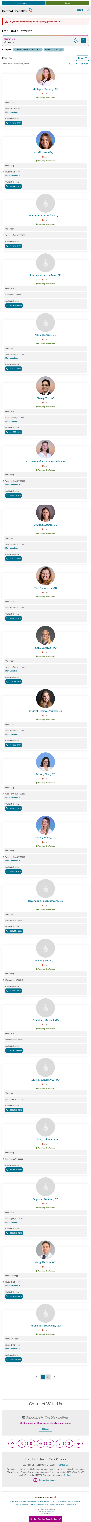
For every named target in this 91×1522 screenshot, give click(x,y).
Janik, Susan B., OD (45, 648)
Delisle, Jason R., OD (45, 961)
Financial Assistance (45, 1501)
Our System (23, 3)
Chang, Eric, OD (45, 398)
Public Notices (71, 1504)
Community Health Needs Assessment (23, 1501)
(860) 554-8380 (14, 931)
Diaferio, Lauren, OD (45, 525)
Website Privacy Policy (57, 1504)
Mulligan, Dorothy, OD (46, 89)
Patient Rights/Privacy (22, 1504)
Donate (67, 3)
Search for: (9, 39)
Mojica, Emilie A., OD (45, 1140)
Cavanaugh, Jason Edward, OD (45, 901)
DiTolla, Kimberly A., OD (45, 1080)
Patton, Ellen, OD (45, 774)
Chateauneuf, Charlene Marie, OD (45, 462)
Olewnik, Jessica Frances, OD (45, 711)
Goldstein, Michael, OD (45, 1020)
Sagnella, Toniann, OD (45, 1199)
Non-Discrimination (74, 1501)
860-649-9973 (13, 991)
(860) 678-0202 (14, 1110)
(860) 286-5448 (14, 306)
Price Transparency (59, 1501)
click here (67, 1475)
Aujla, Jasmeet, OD (45, 335)
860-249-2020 (13, 123)
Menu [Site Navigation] (81, 10)
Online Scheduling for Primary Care (28, 49)
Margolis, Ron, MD (45, 1263)
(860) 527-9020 (14, 1296)
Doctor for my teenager (54, 49)
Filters (82, 58)
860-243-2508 (13, 246)
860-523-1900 (13, 1360)
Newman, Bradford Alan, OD (45, 216)
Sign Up (45, 1429)
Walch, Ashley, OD (45, 838)
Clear (76, 43)
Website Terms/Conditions (39, 1504)
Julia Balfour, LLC (48, 1511)
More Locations (12, 112)
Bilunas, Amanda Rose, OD (45, 275)
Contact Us (63, 1465)
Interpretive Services (48, 1480)
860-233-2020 (13, 369)
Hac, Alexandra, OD (45, 588)
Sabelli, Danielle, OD (45, 152)
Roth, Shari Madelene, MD (45, 1326)
